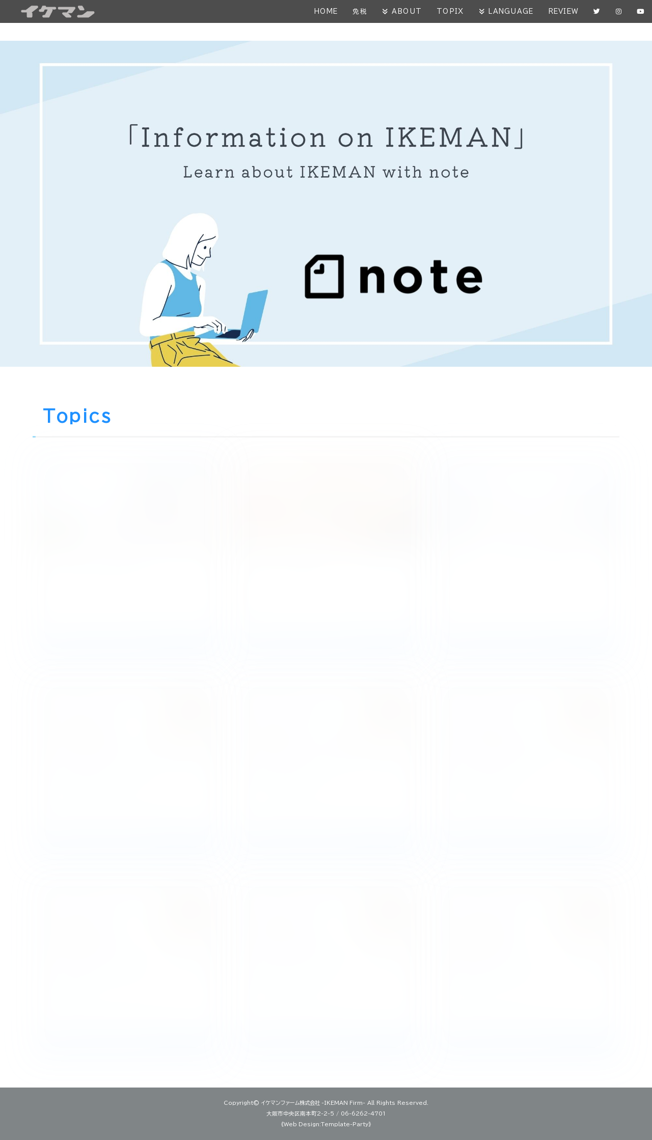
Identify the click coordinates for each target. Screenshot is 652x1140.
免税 (356, 11)
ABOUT (404, 11)
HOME (322, 11)
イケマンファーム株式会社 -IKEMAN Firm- (313, 1102)
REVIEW (562, 11)
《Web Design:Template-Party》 (326, 1124)
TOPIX (447, 11)
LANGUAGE (508, 11)
